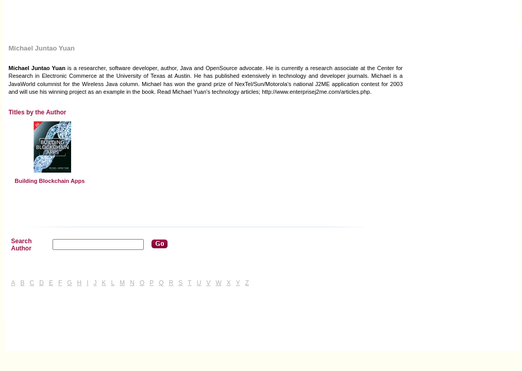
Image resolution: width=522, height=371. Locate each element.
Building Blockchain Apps (50, 181)
